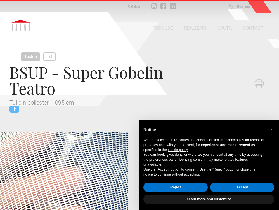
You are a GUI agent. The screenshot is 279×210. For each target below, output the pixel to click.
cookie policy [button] (178, 150)
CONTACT (253, 28)
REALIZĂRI (195, 28)
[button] (271, 129)
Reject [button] (175, 187)
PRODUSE (162, 28)
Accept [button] (242, 187)
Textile (30, 56)
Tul (49, 56)
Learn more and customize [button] (209, 199)
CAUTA (224, 28)
